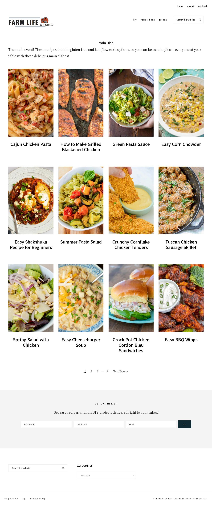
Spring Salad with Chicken (31, 342)
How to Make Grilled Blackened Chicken (81, 147)
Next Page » (120, 372)
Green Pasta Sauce (131, 144)
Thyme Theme (182, 498)
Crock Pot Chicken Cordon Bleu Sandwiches (131, 345)
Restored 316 (199, 498)
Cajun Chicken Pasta (30, 144)
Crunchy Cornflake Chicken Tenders (131, 244)
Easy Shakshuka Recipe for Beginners (31, 244)
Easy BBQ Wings (181, 339)
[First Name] (46, 424)
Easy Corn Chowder (181, 144)
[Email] (151, 424)
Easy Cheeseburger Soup (80, 342)
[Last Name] (98, 424)
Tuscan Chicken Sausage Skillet (181, 244)
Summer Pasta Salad (81, 242)
